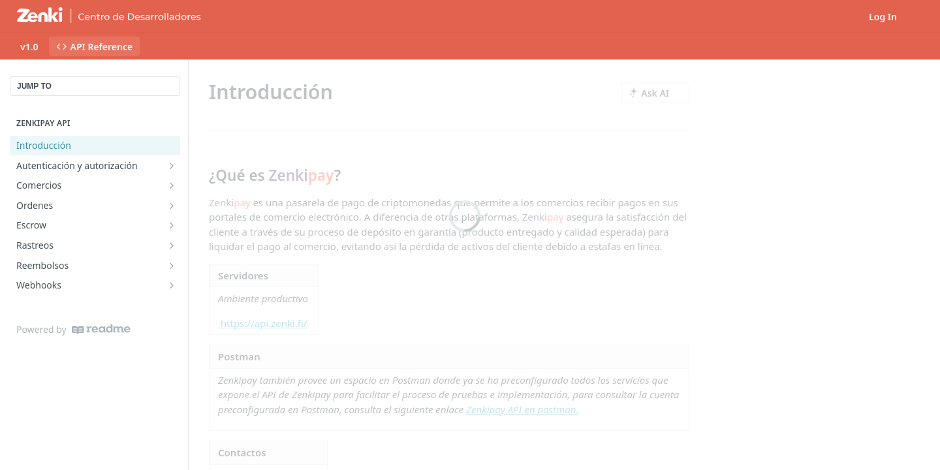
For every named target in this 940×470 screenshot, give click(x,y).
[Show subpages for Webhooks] (171, 285)
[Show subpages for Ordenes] (171, 205)
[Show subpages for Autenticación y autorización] (171, 166)
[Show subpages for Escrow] (171, 225)
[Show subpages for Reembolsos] (171, 265)
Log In (883, 16)
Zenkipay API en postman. (522, 409)
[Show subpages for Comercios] (171, 185)
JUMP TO (34, 86)
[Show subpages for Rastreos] (171, 245)
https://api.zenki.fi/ (263, 323)
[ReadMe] (101, 329)
